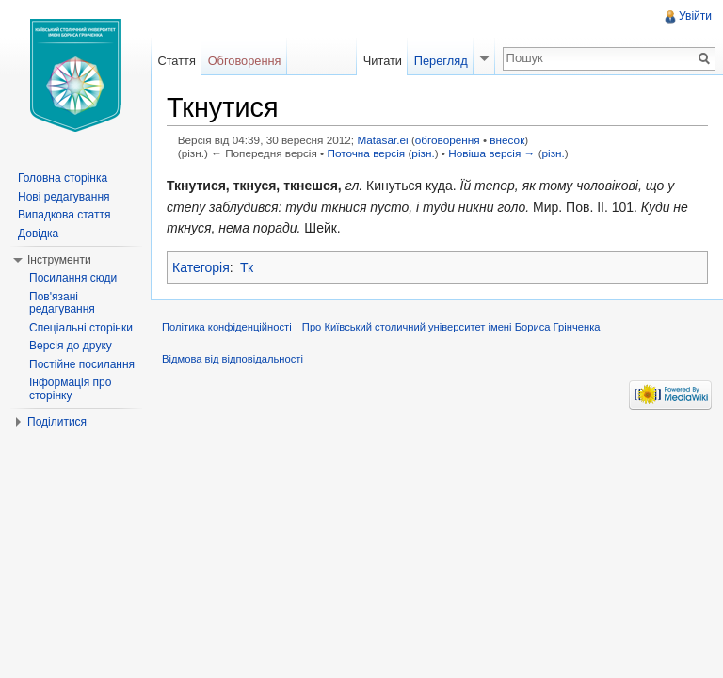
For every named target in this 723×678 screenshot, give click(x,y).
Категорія (201, 267)
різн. (422, 153)
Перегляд (441, 61)
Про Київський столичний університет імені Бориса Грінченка (451, 326)
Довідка (38, 233)
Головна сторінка (62, 178)
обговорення (447, 140)
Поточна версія (366, 153)
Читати (382, 61)
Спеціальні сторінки (81, 327)
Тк (246, 267)
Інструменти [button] (59, 259)
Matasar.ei (382, 140)
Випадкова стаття (64, 214)
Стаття (176, 61)
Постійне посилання (82, 364)
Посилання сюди (73, 277)
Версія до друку (70, 345)
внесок (507, 140)
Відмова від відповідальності (232, 358)
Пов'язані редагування (62, 303)
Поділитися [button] (57, 421)
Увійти (695, 16)
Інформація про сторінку (70, 389)
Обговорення (244, 61)
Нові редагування (64, 196)
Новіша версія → (491, 153)
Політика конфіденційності (227, 326)
